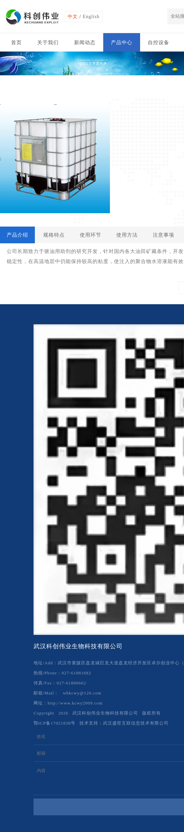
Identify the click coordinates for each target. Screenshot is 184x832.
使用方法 (127, 235)
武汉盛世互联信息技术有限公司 (136, 723)
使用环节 (90, 235)
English (91, 16)
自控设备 (158, 42)
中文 (73, 16)
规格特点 (54, 235)
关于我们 (48, 42)
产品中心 (121, 42)
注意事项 (163, 235)
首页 (16, 42)
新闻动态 (85, 42)
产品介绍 (17, 235)
